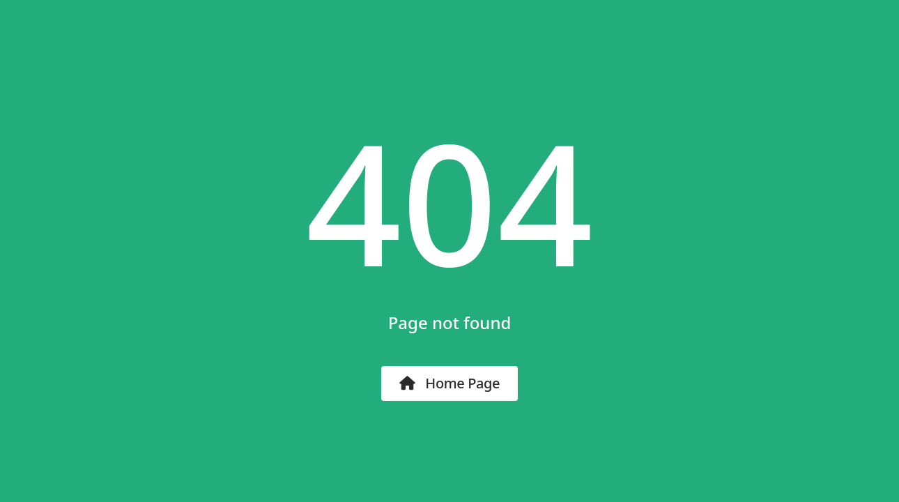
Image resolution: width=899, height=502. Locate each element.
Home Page (449, 383)
